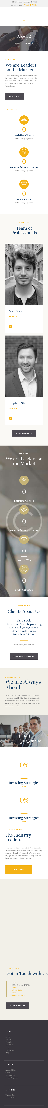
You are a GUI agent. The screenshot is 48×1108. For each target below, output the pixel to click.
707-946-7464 (17, 990)
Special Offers (10, 1070)
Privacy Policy (10, 1098)
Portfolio (8, 1039)
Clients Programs (11, 1078)
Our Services (9, 1050)
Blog (7, 1047)
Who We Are (9, 1045)
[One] (24, 917)
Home (17, 43)
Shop (7, 1053)
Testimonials (10, 1075)
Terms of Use (10, 1095)
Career (7, 1072)
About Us (8, 1042)
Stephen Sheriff (20, 403)
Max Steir (16, 311)
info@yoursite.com (18, 995)
